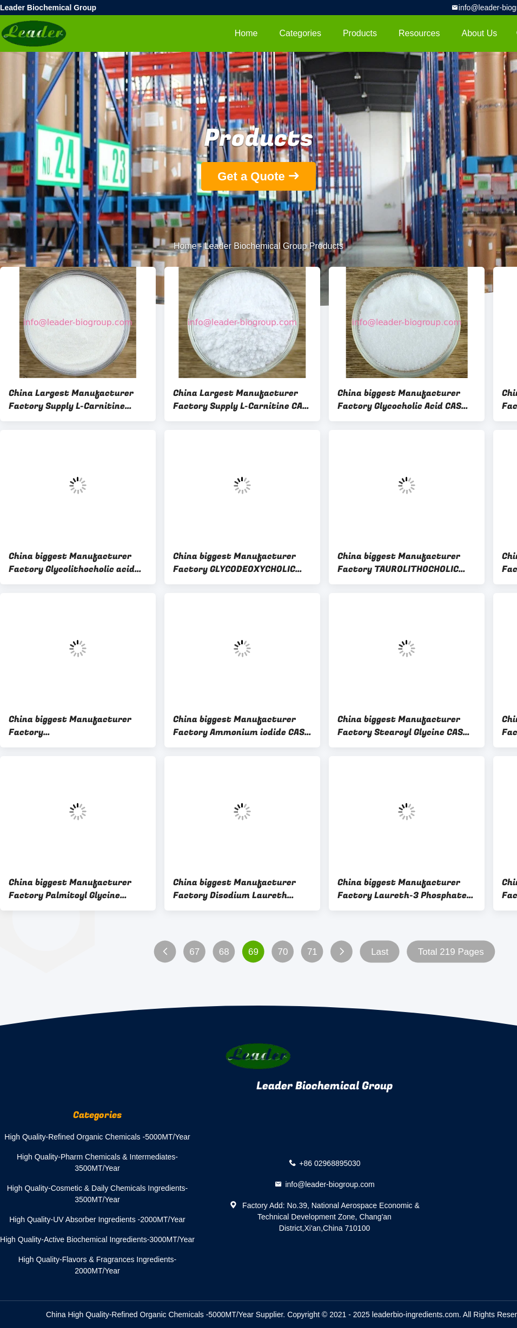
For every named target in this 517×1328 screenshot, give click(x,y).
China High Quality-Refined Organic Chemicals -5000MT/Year (150, 1314)
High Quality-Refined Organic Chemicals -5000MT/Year (97, 1136)
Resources (419, 33)
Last (379, 952)
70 (283, 952)
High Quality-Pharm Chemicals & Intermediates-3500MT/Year (97, 1162)
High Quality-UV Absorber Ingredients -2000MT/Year (97, 1219)
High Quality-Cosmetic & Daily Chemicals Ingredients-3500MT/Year (97, 1194)
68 (224, 952)
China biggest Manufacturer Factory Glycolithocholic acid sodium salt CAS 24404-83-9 (72, 563)
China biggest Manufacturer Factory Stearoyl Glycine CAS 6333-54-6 (400, 726)
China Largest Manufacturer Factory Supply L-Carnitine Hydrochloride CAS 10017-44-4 (73, 400)
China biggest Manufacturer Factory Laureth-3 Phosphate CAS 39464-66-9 (402, 889)
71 (312, 952)
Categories (300, 33)
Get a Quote (251, 176)
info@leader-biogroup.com (329, 1184)
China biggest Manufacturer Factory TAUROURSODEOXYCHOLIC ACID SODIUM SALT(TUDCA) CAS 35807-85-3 (75, 726)
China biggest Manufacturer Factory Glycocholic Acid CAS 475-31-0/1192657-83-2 (399, 400)
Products (360, 33)
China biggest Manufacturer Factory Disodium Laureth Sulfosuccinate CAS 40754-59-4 (241, 889)
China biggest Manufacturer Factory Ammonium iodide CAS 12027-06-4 (238, 726)
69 (253, 952)
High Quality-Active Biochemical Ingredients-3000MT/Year (97, 1239)
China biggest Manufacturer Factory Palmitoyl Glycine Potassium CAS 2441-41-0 (70, 889)
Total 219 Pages (451, 952)
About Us (480, 33)
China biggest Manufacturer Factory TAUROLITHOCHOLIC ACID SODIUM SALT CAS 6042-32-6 (399, 563)
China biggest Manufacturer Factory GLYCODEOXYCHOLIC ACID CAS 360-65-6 (234, 563)
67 (194, 952)
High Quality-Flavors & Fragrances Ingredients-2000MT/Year (97, 1265)
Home (246, 33)
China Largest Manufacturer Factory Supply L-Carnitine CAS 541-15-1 (240, 400)
